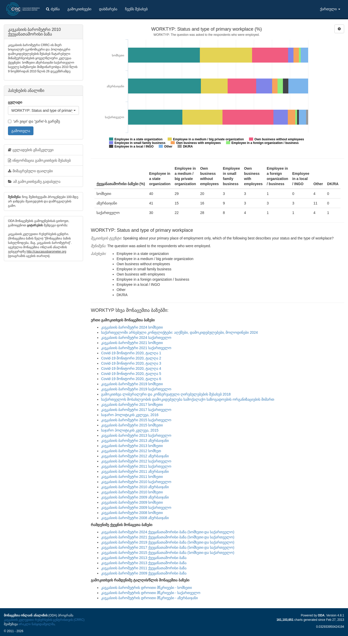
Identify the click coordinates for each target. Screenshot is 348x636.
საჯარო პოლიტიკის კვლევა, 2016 (129, 415)
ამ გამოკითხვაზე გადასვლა (34, 181)
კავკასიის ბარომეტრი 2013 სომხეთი (132, 446)
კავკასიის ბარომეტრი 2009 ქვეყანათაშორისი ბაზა (143, 573)
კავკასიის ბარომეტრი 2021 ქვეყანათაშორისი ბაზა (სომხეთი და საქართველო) (167, 537)
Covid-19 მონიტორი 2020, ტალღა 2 (131, 358)
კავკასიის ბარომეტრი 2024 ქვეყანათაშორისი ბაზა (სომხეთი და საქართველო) (167, 532)
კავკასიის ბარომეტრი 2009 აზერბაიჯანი (135, 497)
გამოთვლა (20, 131)
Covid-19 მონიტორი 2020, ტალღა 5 (131, 374)
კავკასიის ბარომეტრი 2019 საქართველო (136, 389)
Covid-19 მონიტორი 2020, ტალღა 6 (131, 379)
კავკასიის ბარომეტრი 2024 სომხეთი (132, 327)
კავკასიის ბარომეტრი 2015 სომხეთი (132, 425)
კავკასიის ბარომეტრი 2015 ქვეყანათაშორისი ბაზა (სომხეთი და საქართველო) (167, 553)
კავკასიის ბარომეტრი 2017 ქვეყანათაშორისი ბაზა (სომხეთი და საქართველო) (167, 547)
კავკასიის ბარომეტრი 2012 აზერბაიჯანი (135, 456)
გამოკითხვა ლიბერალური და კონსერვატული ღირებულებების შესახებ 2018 (165, 394)
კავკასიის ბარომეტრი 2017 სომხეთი (132, 404)
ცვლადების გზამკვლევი (30, 150)
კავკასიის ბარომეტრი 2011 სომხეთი (132, 477)
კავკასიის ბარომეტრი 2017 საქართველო (136, 410)
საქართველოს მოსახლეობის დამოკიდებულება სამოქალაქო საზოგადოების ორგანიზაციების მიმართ (187, 399)
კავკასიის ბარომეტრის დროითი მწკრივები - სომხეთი (146, 588)
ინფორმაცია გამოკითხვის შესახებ (39, 160)
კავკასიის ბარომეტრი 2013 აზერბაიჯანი (135, 441)
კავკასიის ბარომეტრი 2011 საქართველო (136, 466)
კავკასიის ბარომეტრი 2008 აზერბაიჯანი (135, 518)
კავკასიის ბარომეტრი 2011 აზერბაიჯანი (135, 471)
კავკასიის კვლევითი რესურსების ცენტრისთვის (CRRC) (44, 620)
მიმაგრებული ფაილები (30, 171)
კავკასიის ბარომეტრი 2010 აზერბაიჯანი (135, 487)
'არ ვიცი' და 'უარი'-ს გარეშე (34, 121)
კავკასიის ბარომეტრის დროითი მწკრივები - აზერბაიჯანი (149, 598)
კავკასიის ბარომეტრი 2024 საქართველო (136, 338)
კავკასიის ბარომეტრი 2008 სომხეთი (132, 513)
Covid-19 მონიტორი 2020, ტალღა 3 (131, 363)
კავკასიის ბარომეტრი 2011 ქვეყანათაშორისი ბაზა (143, 568)
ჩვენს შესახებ (136, 9)
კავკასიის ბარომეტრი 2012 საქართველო (136, 461)
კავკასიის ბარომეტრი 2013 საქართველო (136, 435)
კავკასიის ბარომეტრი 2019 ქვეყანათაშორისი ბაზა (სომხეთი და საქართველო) (167, 542)
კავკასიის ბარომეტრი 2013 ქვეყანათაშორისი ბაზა (143, 558)
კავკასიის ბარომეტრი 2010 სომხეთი (132, 492)
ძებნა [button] (53, 9)
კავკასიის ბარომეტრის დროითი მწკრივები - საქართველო (150, 593)
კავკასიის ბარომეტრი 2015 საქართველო (136, 420)
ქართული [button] (330, 9)
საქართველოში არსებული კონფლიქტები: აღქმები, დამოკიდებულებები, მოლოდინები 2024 (179, 332)
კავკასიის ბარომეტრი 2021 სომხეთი (132, 343)
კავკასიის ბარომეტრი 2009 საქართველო (136, 507)
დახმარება (108, 9)
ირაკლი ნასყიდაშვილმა (36, 624)
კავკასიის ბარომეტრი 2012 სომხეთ (131, 451)
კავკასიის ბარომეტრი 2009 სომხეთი (132, 502)
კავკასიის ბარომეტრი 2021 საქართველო (136, 348)
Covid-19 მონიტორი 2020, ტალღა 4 (131, 368)
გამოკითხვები (79, 9)
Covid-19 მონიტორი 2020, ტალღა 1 (131, 353)
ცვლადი (15, 102)
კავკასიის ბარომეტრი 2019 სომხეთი (132, 384)
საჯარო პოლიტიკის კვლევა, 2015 (129, 430)
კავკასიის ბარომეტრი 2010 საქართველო (136, 482)
